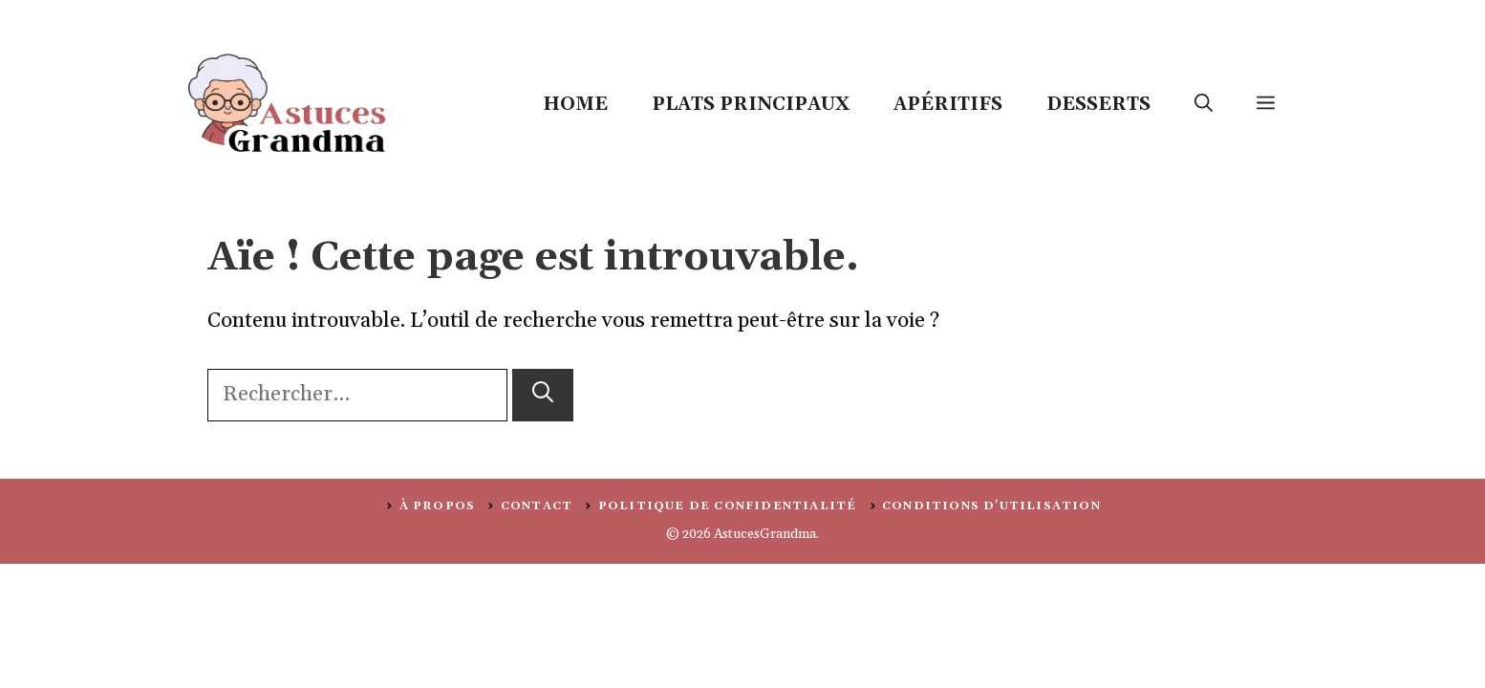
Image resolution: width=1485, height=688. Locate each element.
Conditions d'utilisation (991, 506)
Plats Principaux (751, 104)
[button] (1204, 104)
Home (575, 104)
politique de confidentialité (727, 506)
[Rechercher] (542, 395)
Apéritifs (947, 104)
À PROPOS (437, 506)
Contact (536, 506)
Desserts (1098, 104)
